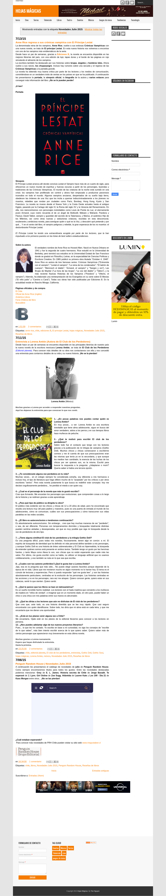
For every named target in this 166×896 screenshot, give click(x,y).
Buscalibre (20, 303)
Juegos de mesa (105, 20)
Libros (59, 20)
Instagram (122, 3)
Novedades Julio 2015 (94, 331)
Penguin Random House (70, 765)
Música (91, 20)
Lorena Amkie (36, 656)
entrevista (75, 653)
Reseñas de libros (24, 334)
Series (36, 20)
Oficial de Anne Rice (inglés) (29, 294)
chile (37, 331)
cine (64, 853)
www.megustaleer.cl (91, 743)
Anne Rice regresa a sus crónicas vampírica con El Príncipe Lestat (54, 42)
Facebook (127, 3)
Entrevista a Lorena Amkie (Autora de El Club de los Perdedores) (53, 341)
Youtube (132, 3)
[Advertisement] (131, 58)
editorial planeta (38, 653)
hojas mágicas (76, 331)
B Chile (19, 291)
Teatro (69, 20)
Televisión (48, 20)
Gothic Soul (98, 653)
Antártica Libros (23, 297)
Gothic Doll (86, 653)
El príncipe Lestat (60, 331)
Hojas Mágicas (28, 11)
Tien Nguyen (95, 891)
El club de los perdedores (58, 653)
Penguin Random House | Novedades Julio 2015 (43, 663)
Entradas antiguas (100, 771)
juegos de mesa (59, 858)
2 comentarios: (35, 327)
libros (33, 765)
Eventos (80, 20)
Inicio (18, 20)
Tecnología (135, 20)
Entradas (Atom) (36, 776)
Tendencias (121, 20)
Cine (26, 20)
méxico (47, 656)
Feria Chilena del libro (26, 300)
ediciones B (45, 331)
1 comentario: (35, 761)
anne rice (29, 331)
